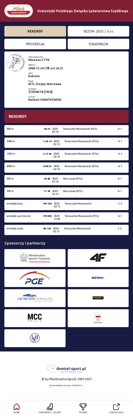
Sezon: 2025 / (98, 31)
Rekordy (35, 31)
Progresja (35, 44)
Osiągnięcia (98, 44)
